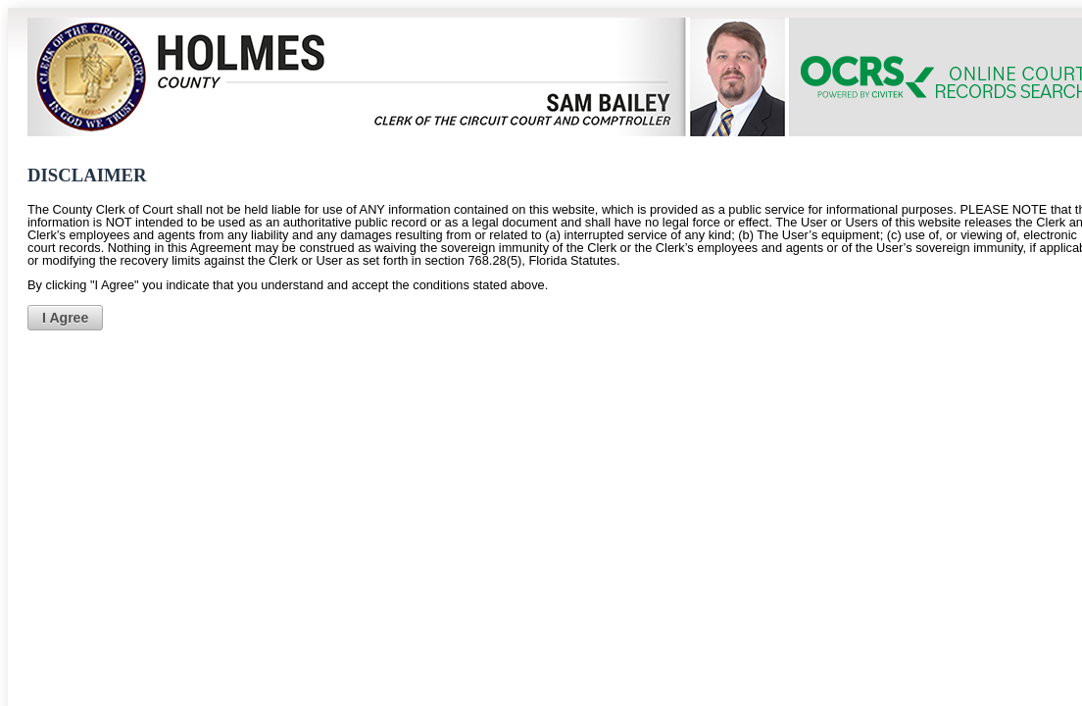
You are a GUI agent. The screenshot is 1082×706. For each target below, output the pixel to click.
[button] (65, 317)
